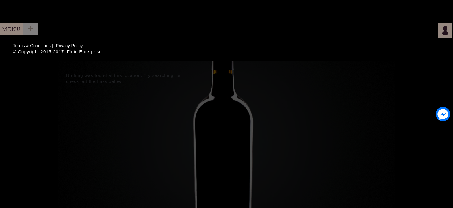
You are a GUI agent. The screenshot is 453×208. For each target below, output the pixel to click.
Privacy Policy (69, 45)
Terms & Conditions (32, 45)
